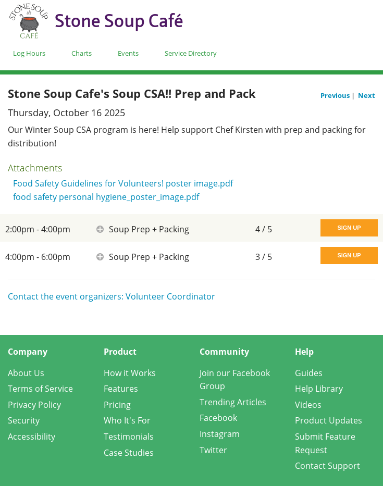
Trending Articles (233, 402)
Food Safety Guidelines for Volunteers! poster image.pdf (123, 183)
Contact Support (327, 465)
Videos (308, 404)
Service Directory (191, 53)
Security (24, 420)
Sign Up (349, 228)
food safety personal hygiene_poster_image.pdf (106, 197)
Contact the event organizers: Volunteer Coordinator (111, 296)
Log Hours (29, 53)
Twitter (213, 450)
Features (121, 388)
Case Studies (129, 452)
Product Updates (328, 420)
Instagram (220, 434)
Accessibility (31, 436)
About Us (26, 373)
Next (366, 95)
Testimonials (129, 436)
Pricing (117, 404)
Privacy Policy (34, 404)
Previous (335, 95)
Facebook (218, 417)
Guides (309, 373)
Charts (81, 53)
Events (128, 53)
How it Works (130, 373)
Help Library (319, 388)
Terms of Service (40, 388)
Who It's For (127, 420)
